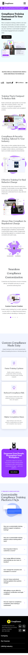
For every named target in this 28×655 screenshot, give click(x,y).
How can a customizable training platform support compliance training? (13, 528)
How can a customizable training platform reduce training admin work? (13, 539)
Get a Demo (6, 37)
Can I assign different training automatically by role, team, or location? (12, 560)
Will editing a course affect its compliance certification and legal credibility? (13, 592)
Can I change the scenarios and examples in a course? (13, 570)
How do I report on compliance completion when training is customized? (12, 603)
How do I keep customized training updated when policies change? (12, 580)
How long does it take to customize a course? (11, 549)
